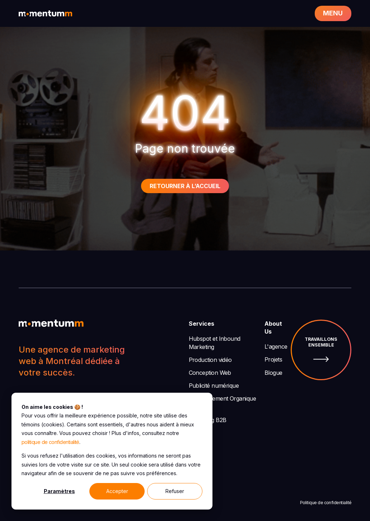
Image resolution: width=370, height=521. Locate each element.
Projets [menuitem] (273, 359)
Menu (333, 13)
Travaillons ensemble (321, 349)
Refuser (174, 491)
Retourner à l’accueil (185, 186)
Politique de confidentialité (326, 502)
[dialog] (111, 451)
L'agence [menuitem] (275, 346)
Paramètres (59, 491)
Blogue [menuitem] (273, 372)
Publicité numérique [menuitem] (214, 385)
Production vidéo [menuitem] (210, 359)
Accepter (117, 491)
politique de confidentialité (50, 442)
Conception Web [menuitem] (210, 372)
